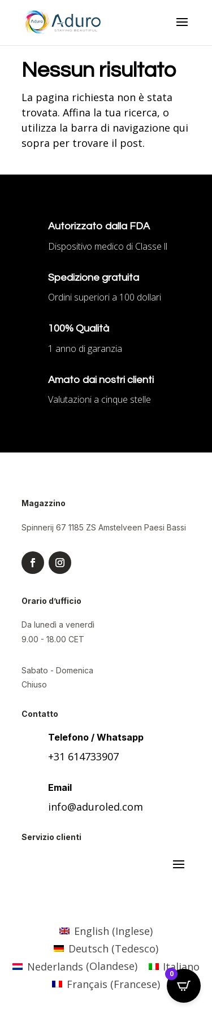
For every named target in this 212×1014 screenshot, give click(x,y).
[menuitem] (106, 930)
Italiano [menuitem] (181, 966)
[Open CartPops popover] (184, 986)
